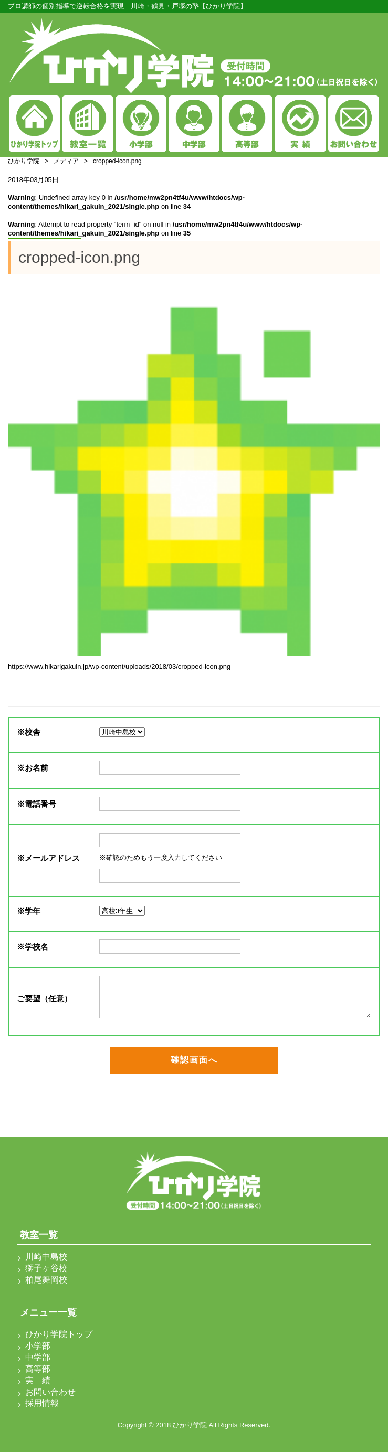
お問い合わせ (50, 1391)
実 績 (37, 1380)
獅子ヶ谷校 (46, 1268)
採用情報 (42, 1402)
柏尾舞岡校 (46, 1279)
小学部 (37, 1345)
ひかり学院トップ (58, 1334)
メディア (66, 161)
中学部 (37, 1357)
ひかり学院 (23, 161)
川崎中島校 (46, 1256)
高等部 (37, 1368)
